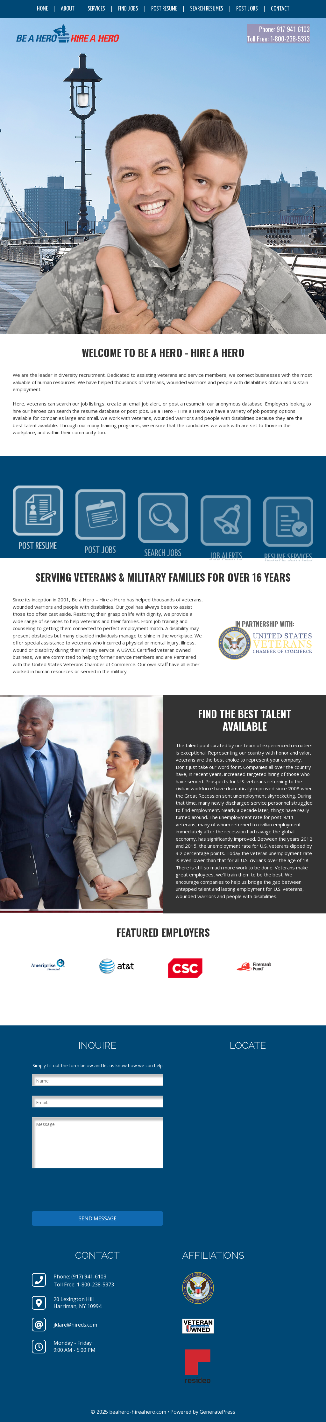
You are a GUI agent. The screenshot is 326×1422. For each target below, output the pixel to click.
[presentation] (80, 1190)
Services (96, 9)
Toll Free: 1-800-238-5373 (278, 38)
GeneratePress (217, 1411)
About (67, 9)
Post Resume (164, 9)
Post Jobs (247, 9)
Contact (280, 9)
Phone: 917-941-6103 (284, 29)
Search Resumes (206, 9)
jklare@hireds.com (75, 1324)
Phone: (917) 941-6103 (79, 1276)
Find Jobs (128, 9)
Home (42, 9)
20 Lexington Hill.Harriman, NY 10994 (77, 1303)
